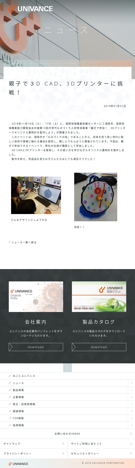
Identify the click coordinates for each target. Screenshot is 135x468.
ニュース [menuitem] (18, 383)
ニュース (14, 63)
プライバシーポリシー (18, 453)
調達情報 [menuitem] (18, 411)
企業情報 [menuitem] (18, 397)
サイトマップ (12, 443)
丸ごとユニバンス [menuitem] (24, 375)
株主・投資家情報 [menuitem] (24, 404)
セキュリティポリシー (85, 453)
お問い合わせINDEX (67, 433)
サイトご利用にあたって (86, 443)
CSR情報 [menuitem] (18, 418)
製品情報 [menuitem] (18, 390)
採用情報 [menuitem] (18, 425)
